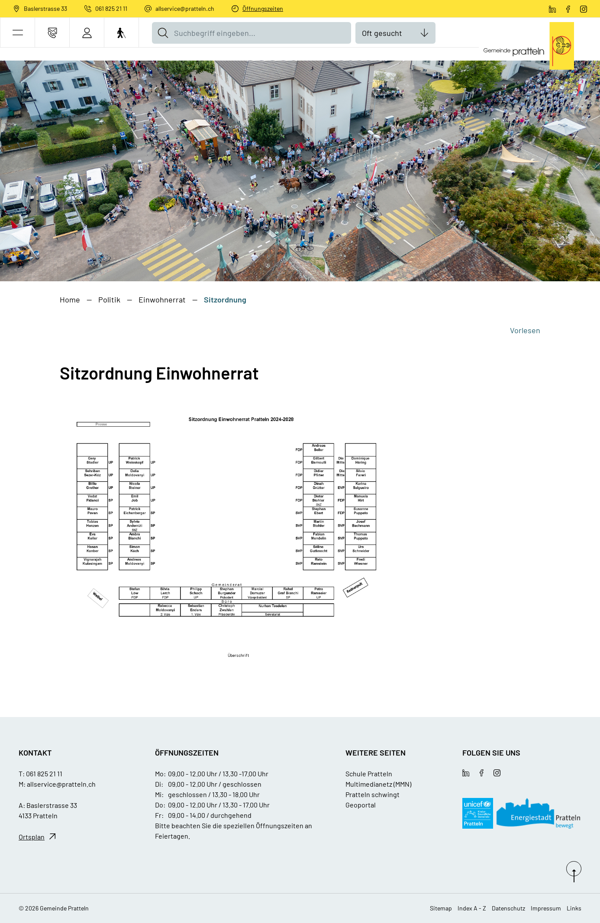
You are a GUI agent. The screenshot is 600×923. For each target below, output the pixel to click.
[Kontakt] (52, 33)
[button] (17, 33)
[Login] (87, 33)
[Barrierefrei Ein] (121, 33)
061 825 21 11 (111, 8)
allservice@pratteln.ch (184, 8)
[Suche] (163, 33)
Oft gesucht (382, 33)
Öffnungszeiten (262, 8)
